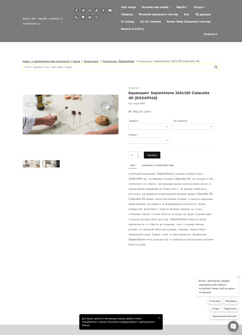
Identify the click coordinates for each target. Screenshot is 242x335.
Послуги (198, 7)
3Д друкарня (203, 14)
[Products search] (121, 67)
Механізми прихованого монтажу (158, 14)
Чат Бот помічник (150, 21)
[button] (76, 10)
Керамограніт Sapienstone (118, 61)
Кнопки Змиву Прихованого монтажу (188, 21)
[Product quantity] (134, 155)
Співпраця (127, 14)
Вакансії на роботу (132, 28)
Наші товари (128, 7)
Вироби (181, 7)
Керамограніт (91, 61)
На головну (127, 21)
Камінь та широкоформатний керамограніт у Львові (51, 61)
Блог (186, 14)
